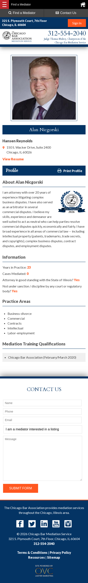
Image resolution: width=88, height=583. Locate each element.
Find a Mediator (21, 13)
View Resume (13, 159)
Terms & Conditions (32, 552)
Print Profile (69, 170)
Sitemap (53, 557)
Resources (36, 557)
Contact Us (66, 13)
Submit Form (20, 488)
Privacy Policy (60, 552)
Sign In (76, 23)
